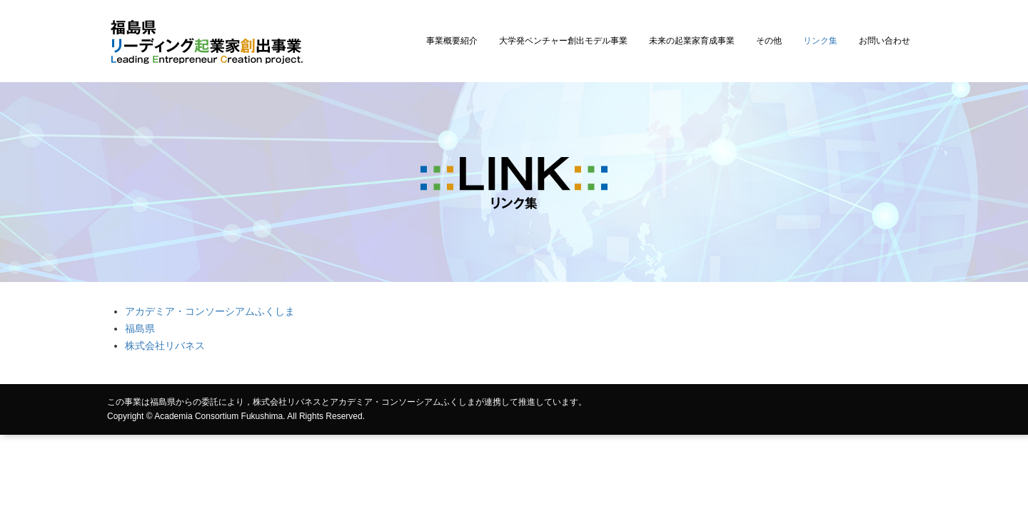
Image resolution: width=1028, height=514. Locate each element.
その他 (769, 41)
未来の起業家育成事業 (692, 41)
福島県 (140, 328)
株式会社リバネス (165, 345)
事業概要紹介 (452, 41)
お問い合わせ (884, 41)
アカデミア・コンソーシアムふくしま (210, 311)
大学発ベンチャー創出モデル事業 (563, 41)
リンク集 (820, 41)
